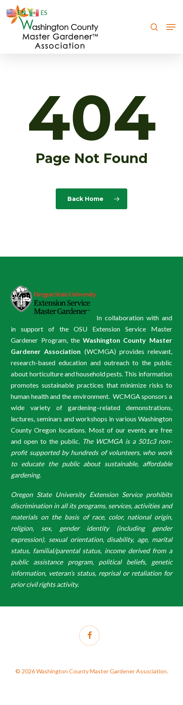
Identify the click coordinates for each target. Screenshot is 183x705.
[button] (171, 27)
